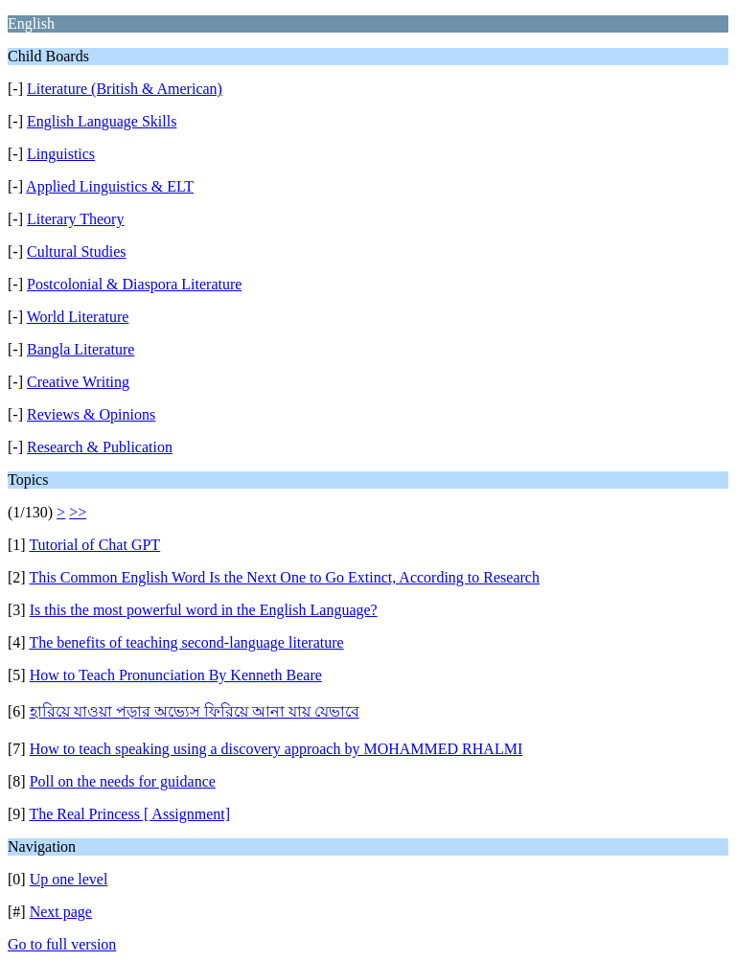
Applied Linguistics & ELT (110, 186)
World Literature (78, 317)
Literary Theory (75, 219)
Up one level (69, 879)
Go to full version (62, 944)
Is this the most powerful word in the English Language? (204, 610)
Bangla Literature (80, 349)
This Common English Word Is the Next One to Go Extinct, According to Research (284, 577)
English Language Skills (101, 121)
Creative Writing (78, 382)
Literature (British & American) (124, 88)
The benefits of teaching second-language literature (186, 642)
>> (77, 512)
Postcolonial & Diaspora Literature (134, 284)
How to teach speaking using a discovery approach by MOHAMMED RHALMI (276, 749)
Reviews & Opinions (91, 414)
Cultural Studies (76, 251)
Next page (61, 912)
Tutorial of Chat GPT (94, 545)
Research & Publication (99, 447)
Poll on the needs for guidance (123, 781)
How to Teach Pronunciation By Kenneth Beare (176, 675)
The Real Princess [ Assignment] (129, 814)
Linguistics (61, 154)
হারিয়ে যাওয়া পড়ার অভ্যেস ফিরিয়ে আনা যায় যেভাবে (194, 711)
